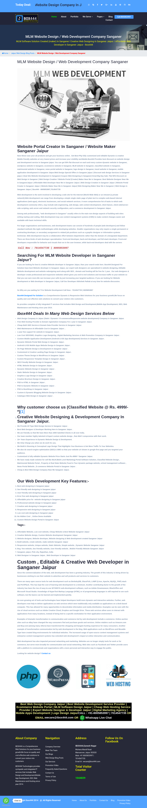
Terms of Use (50, 777)
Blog (110, 16)
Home (54, 16)
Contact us (46, 653)
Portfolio (74, 16)
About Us (83, 800)
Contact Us (49, 773)
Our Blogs (49, 754)
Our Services (50, 762)
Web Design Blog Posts (54, 758)
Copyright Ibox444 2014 (27, 800)
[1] (22, 411)
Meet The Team (51, 750)
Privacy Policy (50, 780)
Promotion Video (51, 765)
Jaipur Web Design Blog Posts (22, 53)
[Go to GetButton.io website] (6, 805)
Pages (100, 16)
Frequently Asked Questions (56, 769)
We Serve (87, 16)
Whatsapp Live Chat (95, 718)
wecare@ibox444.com (59, 717)
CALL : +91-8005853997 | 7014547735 (102, 713)
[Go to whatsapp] (6, 801)
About (63, 16)
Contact (109, 20)
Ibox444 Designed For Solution (30, 296)
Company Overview (52, 747)
